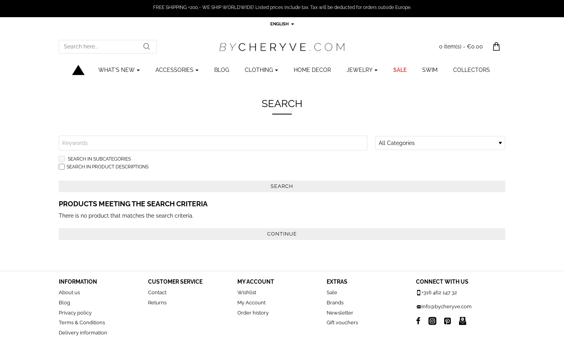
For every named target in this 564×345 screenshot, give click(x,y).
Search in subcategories (95, 159)
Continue (282, 234)
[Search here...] (146, 46)
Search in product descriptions (103, 167)
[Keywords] (213, 143)
